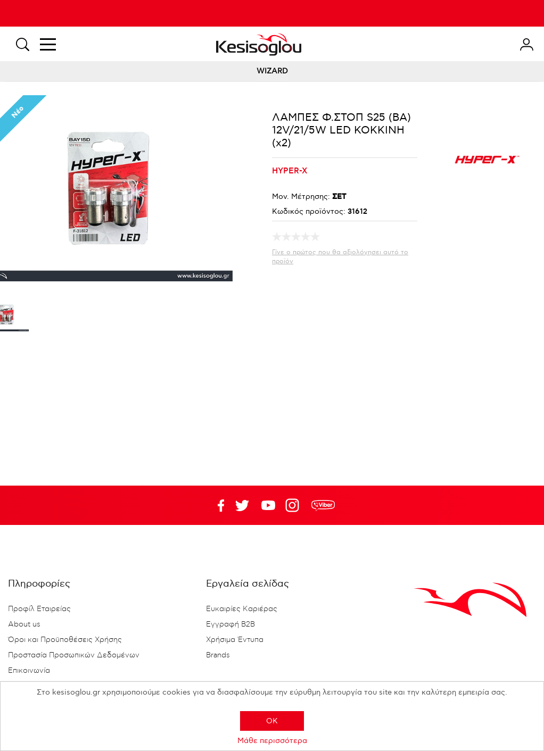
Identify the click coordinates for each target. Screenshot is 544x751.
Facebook (216, 505)
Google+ (294, 505)
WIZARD (272, 71)
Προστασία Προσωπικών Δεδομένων (73, 655)
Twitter (268, 505)
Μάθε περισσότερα (272, 740)
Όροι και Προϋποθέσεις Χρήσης (65, 640)
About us (24, 624)
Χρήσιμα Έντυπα (234, 640)
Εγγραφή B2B (230, 624)
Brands (218, 655)
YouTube (242, 505)
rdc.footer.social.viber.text (323, 505)
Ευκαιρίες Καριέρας (241, 609)
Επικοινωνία (29, 670)
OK (272, 720)
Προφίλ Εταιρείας (39, 609)
